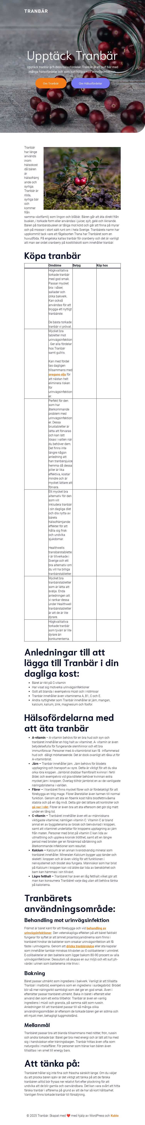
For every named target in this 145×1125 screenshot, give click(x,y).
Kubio (115, 1115)
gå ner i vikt (40, 807)
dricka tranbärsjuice (80, 946)
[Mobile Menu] (120, 11)
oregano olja (57, 374)
